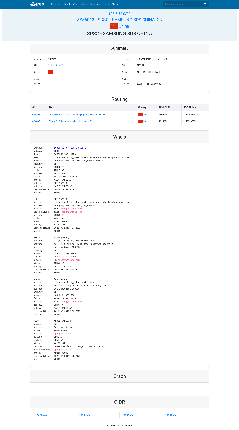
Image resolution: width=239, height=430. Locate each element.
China (119, 26)
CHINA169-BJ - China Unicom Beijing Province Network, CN (77, 114)
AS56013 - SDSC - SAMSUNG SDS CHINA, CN (119, 19)
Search (205, 4)
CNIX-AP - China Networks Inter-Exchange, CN (71, 121)
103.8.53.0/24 (84, 415)
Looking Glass (110, 4)
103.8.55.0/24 (170, 415)
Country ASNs (71, 4)
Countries (56, 4)
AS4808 (36, 114)
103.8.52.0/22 (120, 14)
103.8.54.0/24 (127, 415)
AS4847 (36, 121)
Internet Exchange (90, 4)
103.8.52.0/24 (42, 415)
